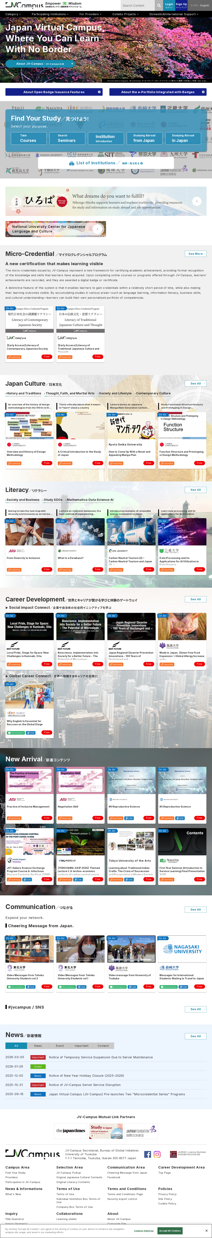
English (204, 5)
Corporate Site (116, 1223)
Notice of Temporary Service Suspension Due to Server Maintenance (101, 1057)
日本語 (194, 5)
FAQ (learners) (14, 1219)
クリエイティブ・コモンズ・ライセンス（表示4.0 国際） (162, 81)
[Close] (206, 1230)
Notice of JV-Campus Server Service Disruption (85, 1085)
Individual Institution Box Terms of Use (78, 1200)
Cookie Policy (167, 1203)
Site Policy (165, 1199)
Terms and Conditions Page (125, 1194)
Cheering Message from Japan (127, 1172)
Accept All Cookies (170, 1230)
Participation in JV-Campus (22, 1182)
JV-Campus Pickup (68, 1172)
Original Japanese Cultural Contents (79, 1177)
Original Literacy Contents (73, 1182)
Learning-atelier (66, 1219)
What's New (13, 1194)
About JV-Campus (119, 1219)
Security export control (122, 1199)
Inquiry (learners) (16, 1223)
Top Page (164, 1172)
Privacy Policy (167, 1194)
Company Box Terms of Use (74, 1207)
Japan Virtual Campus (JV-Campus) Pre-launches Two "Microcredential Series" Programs (117, 1094)
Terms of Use (65, 1194)
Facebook (113, 1177)
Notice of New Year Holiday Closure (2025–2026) (86, 1075)
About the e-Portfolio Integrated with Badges (158, 92)
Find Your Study (15, 1172)
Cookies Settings (144, 1230)
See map (202, 81)
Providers (11, 1177)
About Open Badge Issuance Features (53, 92)
